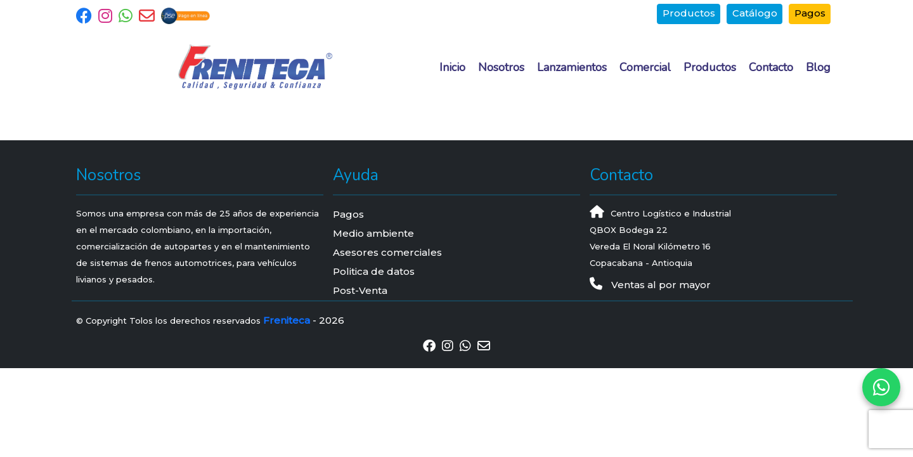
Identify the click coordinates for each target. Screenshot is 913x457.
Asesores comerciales (387, 252)
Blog (818, 67)
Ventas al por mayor (650, 285)
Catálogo (754, 13)
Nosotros (501, 67)
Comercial (645, 67)
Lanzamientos (572, 67)
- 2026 (303, 320)
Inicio (452, 67)
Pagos (810, 13)
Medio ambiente (373, 233)
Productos (689, 13)
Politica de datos (374, 271)
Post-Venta (360, 290)
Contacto (771, 67)
